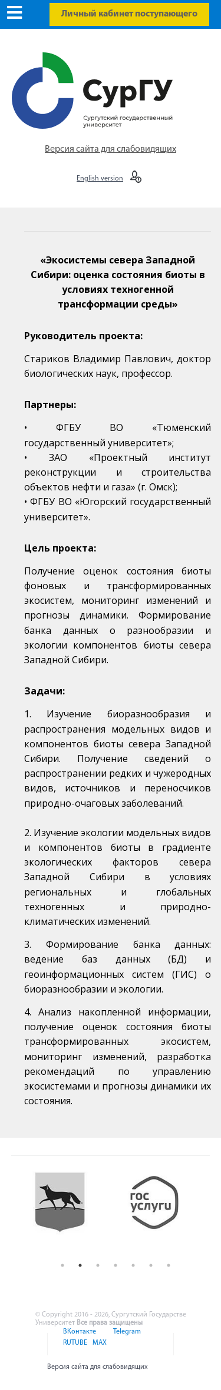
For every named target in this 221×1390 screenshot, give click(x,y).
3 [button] (98, 1265)
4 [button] (115, 1265)
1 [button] (62, 1265)
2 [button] (80, 1265)
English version (100, 178)
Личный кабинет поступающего (129, 14)
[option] (68, 1212)
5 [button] (133, 1265)
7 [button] (168, 1265)
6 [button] (151, 1265)
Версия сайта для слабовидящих (110, 149)
